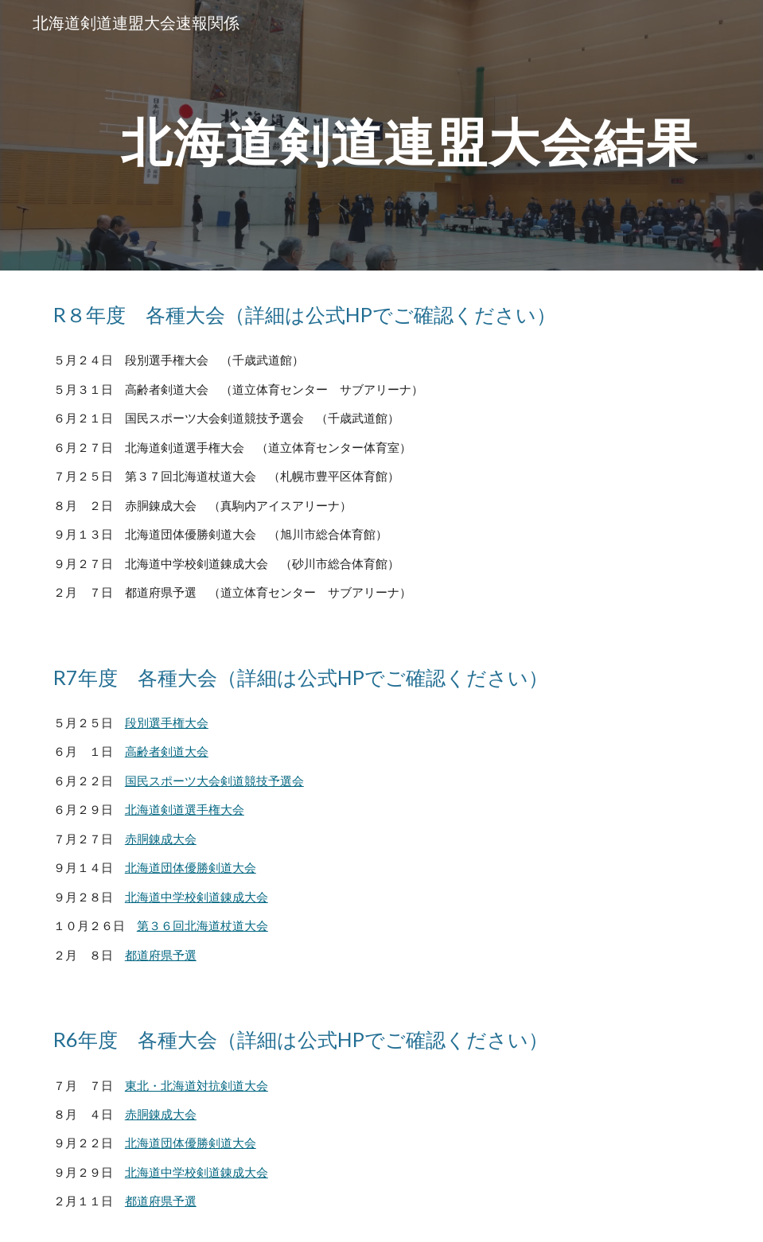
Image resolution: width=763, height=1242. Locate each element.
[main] (410, 135)
